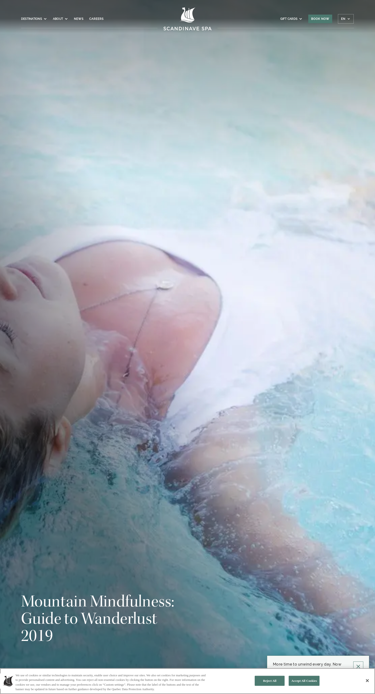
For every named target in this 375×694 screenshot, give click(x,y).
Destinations (34, 19)
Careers (96, 19)
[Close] (367, 680)
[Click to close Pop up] (358, 666)
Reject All (269, 681)
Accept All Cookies (304, 681)
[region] (187, 681)
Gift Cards (291, 19)
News (78, 19)
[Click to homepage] (188, 21)
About (60, 19)
